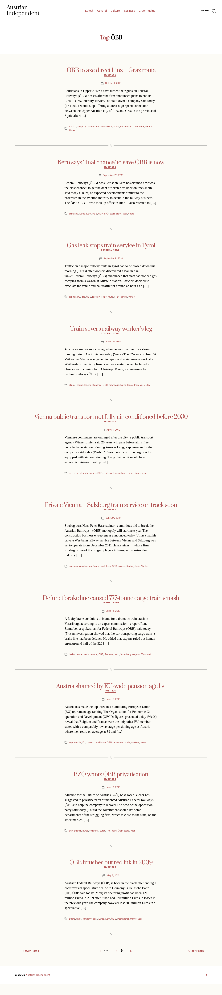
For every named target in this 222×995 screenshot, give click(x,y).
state (122, 215)
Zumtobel (74, 664)
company (83, 127)
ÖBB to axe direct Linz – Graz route (111, 70)
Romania (113, 660)
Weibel (152, 571)
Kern (91, 215)
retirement (122, 753)
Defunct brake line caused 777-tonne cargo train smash (111, 603)
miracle (96, 660)
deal (97, 931)
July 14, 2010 (113, 434)
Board (72, 931)
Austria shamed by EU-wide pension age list (111, 696)
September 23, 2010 (113, 177)
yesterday (150, 388)
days (75, 477)
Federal (80, 388)
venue (136, 299)
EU (84, 753)
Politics (111, 701)
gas (84, 299)
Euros (121, 127)
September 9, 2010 (113, 261)
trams (143, 477)
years (135, 215)
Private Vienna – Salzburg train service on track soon (111, 509)
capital (73, 299)
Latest (89, 11)
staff (115, 215)
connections (110, 127)
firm (112, 842)
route (113, 299)
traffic (139, 931)
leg (87, 388)
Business (129, 11)
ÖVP (103, 215)
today (134, 388)
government (133, 127)
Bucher (78, 842)
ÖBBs (73, 131)
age (71, 753)
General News (111, 252)
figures (91, 753)
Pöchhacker (128, 931)
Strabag (136, 571)
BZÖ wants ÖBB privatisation (111, 785)
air (70, 477)
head (106, 571)
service (127, 571)
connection (95, 127)
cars (79, 660)
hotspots (84, 477)
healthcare (103, 753)
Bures (86, 842)
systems (110, 477)
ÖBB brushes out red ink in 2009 (111, 874)
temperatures (124, 477)
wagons (143, 660)
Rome (105, 299)
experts (87, 660)
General (102, 11)
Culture (115, 11)
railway (97, 299)
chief (79, 931)
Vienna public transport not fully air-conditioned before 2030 (111, 420)
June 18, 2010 (113, 617)
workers (141, 753)
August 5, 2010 (113, 345)
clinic (72, 388)
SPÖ (108, 215)
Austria (73, 127)
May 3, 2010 (113, 888)
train (141, 388)
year (128, 215)
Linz (143, 127)
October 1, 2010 (113, 84)
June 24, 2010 (113, 523)
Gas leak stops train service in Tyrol (111, 247)
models (94, 477)
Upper (81, 131)
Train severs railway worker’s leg (111, 331)
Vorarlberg (131, 660)
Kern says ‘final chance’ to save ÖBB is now (111, 163)
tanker (128, 299)
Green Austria (147, 11)
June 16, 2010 (113, 710)
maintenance (97, 388)
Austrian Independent (40, 986)
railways (125, 388)
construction (87, 571)
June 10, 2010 (113, 799)
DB (79, 299)
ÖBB (149, 127)
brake (72, 660)
